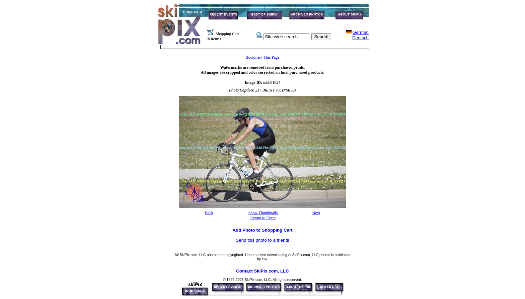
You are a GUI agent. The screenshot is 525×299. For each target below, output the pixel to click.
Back (209, 213)
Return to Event (263, 218)
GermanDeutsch (360, 35)
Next (316, 213)
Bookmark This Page (262, 57)
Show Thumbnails (263, 213)
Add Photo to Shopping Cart (262, 230)
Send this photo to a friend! (262, 240)
